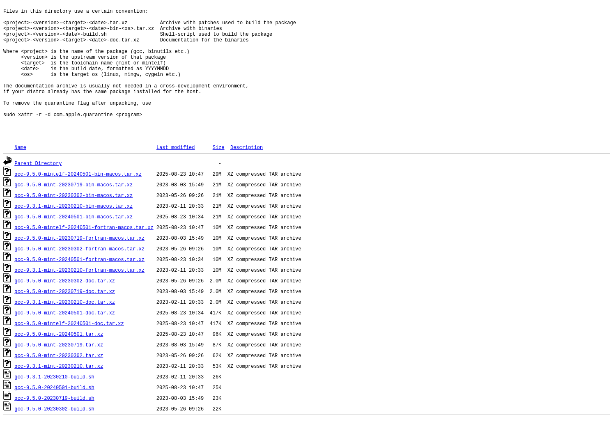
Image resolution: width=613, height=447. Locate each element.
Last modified (175, 174)
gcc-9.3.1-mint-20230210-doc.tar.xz (64, 329)
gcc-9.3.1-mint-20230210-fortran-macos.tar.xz (79, 296)
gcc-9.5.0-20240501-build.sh (54, 414)
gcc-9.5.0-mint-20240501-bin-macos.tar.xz (73, 243)
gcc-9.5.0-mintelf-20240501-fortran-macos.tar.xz (83, 254)
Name (20, 174)
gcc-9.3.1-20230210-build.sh (54, 403)
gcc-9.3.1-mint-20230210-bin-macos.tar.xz (73, 232)
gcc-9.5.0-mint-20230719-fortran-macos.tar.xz (79, 264)
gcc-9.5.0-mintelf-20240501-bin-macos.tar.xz (78, 200)
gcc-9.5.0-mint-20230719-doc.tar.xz (64, 318)
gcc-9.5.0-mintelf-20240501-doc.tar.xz (69, 350)
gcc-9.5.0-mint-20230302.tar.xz (58, 382)
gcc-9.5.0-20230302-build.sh (54, 435)
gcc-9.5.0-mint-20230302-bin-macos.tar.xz (73, 222)
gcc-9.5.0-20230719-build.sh (54, 425)
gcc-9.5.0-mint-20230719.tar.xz (58, 371)
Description (246, 174)
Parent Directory (38, 190)
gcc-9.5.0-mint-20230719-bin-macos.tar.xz (73, 211)
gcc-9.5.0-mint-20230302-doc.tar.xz (64, 307)
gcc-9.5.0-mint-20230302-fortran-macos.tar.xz (79, 275)
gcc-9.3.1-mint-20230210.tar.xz (58, 393)
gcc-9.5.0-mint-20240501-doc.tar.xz (64, 339)
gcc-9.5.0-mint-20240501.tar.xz (58, 361)
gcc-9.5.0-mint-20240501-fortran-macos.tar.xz (79, 286)
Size (219, 174)
